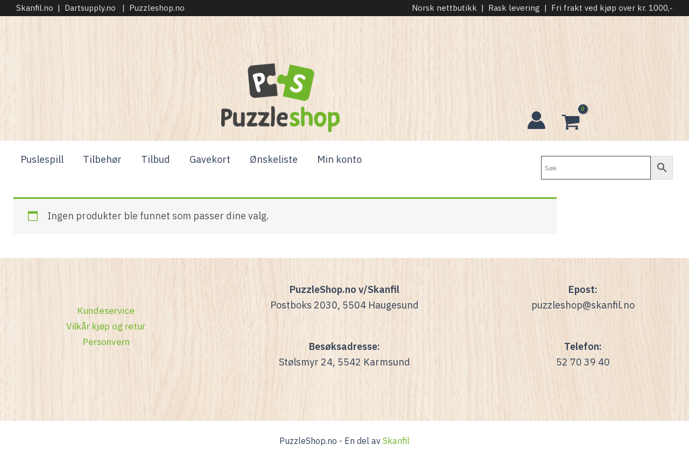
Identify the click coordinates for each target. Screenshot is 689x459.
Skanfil (396, 440)
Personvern (106, 341)
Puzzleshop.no (157, 8)
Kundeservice (106, 310)
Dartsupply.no (90, 8)
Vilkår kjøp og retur (106, 326)
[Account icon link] (536, 120)
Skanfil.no (34, 8)
